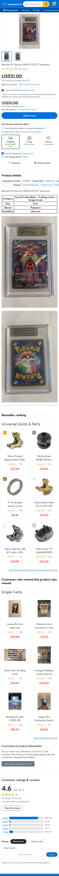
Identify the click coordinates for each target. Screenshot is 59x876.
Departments (10, 10)
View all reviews (12, 807)
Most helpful (9, 847)
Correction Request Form (18, 764)
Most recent (18, 841)
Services (25, 10)
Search (52, 854)
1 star (5, 832)
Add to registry (42, 162)
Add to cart (29, 115)
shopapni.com (29, 90)
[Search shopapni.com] (33, 4)
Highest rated (37, 841)
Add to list (14, 162)
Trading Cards (46, 184)
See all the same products (45, 737)
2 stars (5, 828)
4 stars (5, 821)
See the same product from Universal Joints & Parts (33, 569)
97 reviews (22, 69)
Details (25, 157)
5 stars (5, 818)
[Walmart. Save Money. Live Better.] (12, 4)
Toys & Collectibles (30, 184)
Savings (36, 10)
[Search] (46, 4)
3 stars (5, 825)
